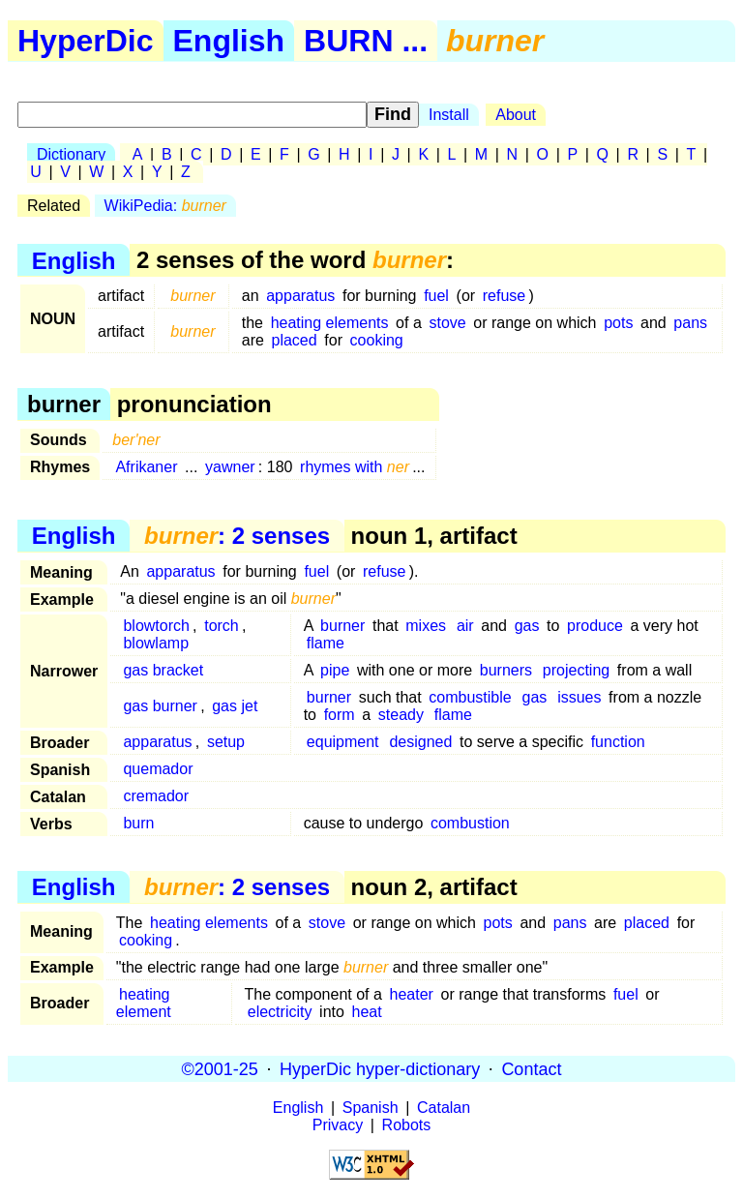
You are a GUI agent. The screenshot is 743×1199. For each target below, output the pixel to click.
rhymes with (354, 467)
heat (367, 1012)
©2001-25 (220, 1068)
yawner (230, 467)
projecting (576, 670)
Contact (531, 1068)
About (515, 114)
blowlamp (156, 643)
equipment (343, 742)
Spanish (370, 1107)
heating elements (330, 323)
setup (226, 742)
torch (221, 625)
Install (449, 114)
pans (690, 323)
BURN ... (366, 40)
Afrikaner (146, 467)
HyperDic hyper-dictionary (380, 1068)
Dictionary (71, 154)
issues (579, 697)
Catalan (443, 1107)
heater (411, 994)
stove (447, 323)
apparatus (300, 295)
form (339, 714)
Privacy (337, 1125)
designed (420, 742)
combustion (470, 823)
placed (294, 340)
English (229, 40)
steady (401, 714)
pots (618, 323)
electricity (280, 1012)
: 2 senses (237, 536)
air (465, 625)
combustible (470, 697)
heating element (143, 1003)
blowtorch (156, 625)
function (618, 742)
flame (325, 643)
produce (595, 625)
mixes (425, 625)
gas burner (160, 706)
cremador (156, 796)
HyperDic (85, 40)
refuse (504, 295)
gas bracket (163, 670)
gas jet (234, 706)
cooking (376, 340)
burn (138, 823)
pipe (334, 670)
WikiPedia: (165, 205)
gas (527, 625)
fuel (436, 295)
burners (506, 670)
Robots (406, 1125)
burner (342, 625)
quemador (158, 769)
